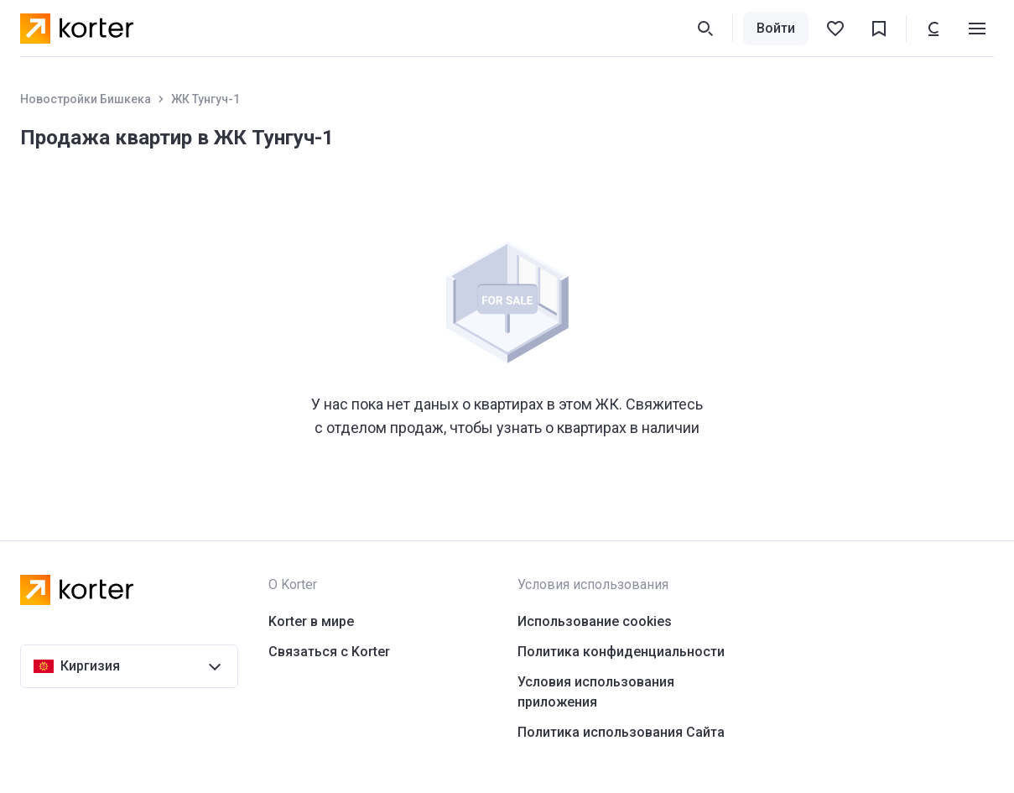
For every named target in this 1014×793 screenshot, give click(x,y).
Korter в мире (311, 621)
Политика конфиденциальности (621, 652)
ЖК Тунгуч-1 (205, 99)
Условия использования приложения (595, 692)
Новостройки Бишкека (85, 99)
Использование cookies (594, 621)
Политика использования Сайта (621, 732)
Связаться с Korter (329, 652)
